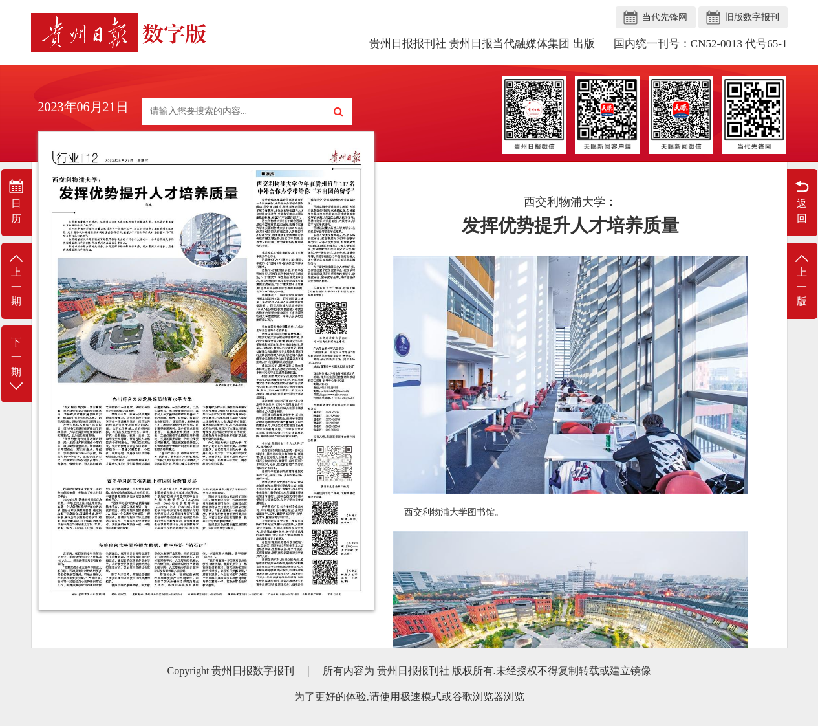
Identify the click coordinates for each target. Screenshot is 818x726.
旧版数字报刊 (752, 17)
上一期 (16, 279)
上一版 (802, 279)
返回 (802, 201)
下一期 (16, 364)
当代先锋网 (664, 17)
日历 (16, 201)
